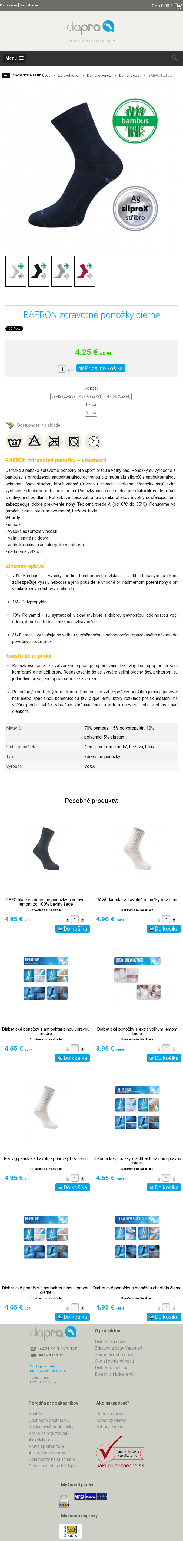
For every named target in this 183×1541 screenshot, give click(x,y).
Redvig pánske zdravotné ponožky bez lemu (46, 1159)
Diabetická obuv (110, 1341)
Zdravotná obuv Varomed (118, 1348)
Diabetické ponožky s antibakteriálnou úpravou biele (137, 1161)
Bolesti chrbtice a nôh (115, 1374)
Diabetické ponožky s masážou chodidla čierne (137, 1288)
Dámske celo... (130, 75)
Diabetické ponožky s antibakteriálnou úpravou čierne (45, 1290)
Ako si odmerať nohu (114, 1361)
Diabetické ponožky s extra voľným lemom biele (137, 1031)
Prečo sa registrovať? (49, 1433)
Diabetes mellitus (111, 1367)
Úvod (46, 75)
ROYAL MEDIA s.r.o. (43, 1382)
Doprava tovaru (110, 1413)
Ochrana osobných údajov (52, 1465)
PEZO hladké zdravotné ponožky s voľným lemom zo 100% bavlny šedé (46, 902)
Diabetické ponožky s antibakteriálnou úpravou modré (45, 1031)
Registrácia (29, 5)
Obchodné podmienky (49, 1420)
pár (71, 369)
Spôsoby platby (111, 1420)
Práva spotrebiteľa (46, 1446)
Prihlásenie (8, 5)
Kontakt (36, 1413)
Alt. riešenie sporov (47, 1452)
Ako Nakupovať (43, 1439)
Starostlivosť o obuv (114, 1354)
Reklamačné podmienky (51, 1426)
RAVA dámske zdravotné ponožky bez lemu (137, 900)
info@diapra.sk (51, 1355)
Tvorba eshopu (41, 1378)
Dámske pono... (99, 75)
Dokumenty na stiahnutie (52, 1459)
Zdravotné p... (68, 75)
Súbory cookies (111, 1426)
